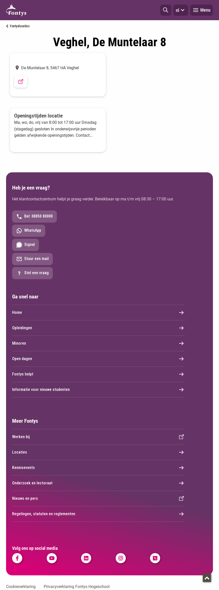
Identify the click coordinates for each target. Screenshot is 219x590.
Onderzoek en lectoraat (98, 483)
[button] (165, 10)
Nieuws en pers (98, 498)
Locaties (98, 452)
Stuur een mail (32, 259)
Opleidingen (98, 328)
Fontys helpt (98, 374)
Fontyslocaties (20, 26)
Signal (25, 245)
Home (98, 313)
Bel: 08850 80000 (34, 217)
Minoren (98, 343)
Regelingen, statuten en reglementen (98, 514)
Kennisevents (98, 468)
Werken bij (98, 437)
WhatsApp (28, 231)
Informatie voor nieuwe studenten (98, 390)
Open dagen (98, 359)
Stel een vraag (32, 273)
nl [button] (181, 10)
